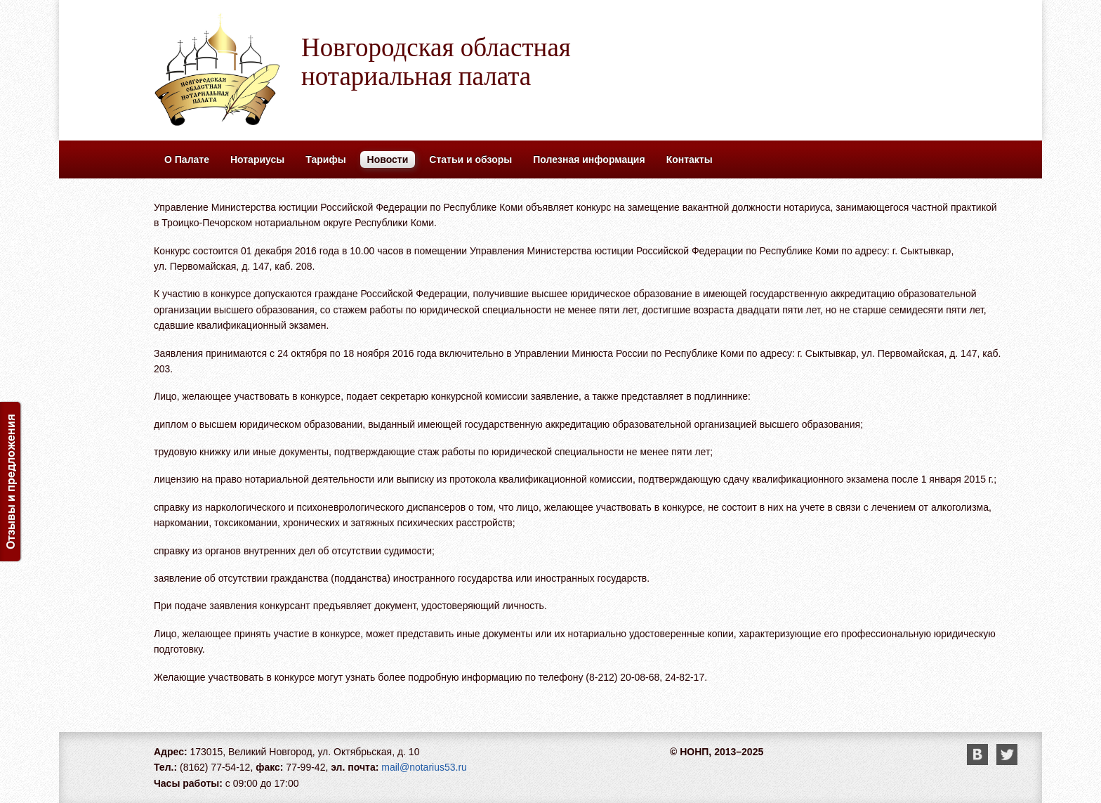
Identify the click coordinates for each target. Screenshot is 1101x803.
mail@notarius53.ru (424, 767)
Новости (388, 159)
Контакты (689, 159)
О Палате (186, 159)
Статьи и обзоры (470, 159)
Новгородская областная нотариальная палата (436, 62)
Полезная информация (589, 159)
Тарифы (325, 159)
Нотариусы (257, 159)
